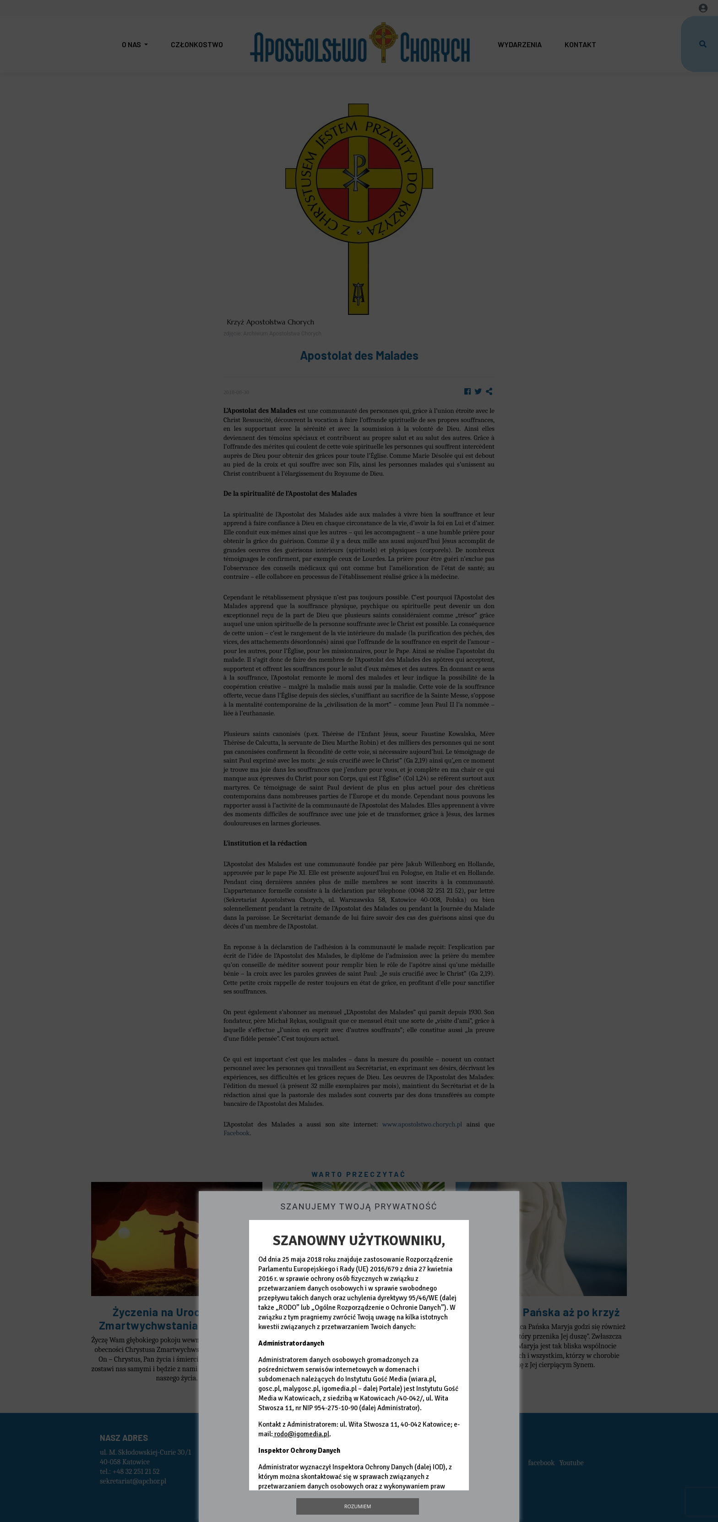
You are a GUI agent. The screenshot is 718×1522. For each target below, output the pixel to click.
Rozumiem (357, 1506)
